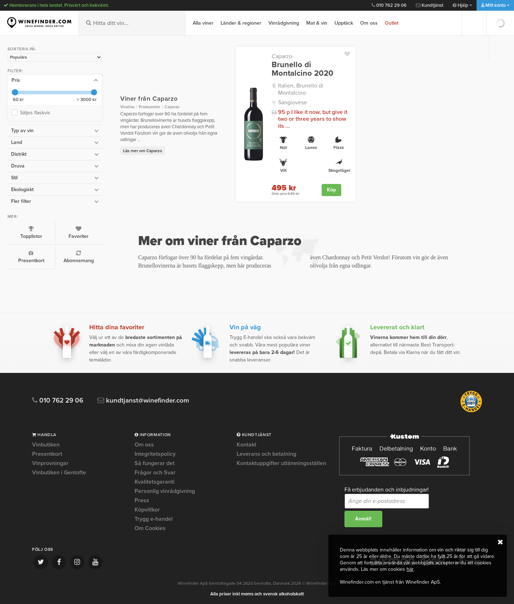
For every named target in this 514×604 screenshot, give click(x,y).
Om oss (369, 23)
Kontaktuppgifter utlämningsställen (281, 462)
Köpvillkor (147, 508)
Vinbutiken (46, 444)
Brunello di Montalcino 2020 (293, 69)
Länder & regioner (241, 23)
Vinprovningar (50, 462)
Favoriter (69, 232)
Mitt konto (495, 5)
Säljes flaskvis (36, 112)
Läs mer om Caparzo (129, 143)
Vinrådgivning (283, 23)
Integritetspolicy (155, 452)
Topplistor (27, 232)
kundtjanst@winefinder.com (143, 399)
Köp (327, 183)
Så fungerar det (155, 462)
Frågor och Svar (155, 471)
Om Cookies (150, 527)
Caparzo (273, 56)
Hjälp (462, 5)
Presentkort (27, 256)
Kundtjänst (429, 5)
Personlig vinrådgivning (165, 490)
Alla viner (203, 23)
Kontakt (246, 444)
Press (142, 499)
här (410, 569)
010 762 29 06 (389, 5)
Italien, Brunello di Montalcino (306, 85)
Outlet (391, 23)
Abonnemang (69, 256)
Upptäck (343, 23)
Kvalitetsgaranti (155, 480)
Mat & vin (316, 23)
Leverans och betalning (266, 452)
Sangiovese (283, 95)
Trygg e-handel (154, 517)
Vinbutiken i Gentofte (59, 471)
